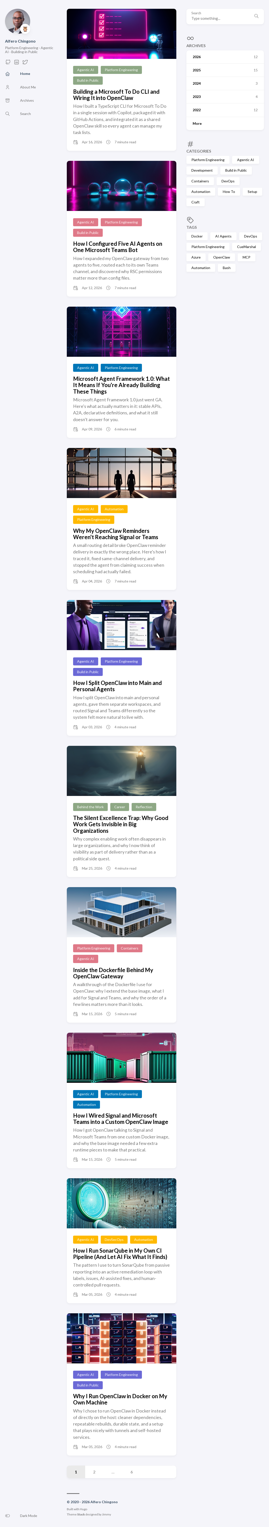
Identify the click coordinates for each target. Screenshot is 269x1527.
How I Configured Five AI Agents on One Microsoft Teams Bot (117, 246)
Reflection (144, 807)
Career (119, 807)
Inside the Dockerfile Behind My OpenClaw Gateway (113, 973)
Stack (81, 1514)
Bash (227, 268)
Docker (197, 236)
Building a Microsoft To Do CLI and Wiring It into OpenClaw (116, 94)
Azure (196, 257)
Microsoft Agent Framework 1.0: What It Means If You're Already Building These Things (121, 385)
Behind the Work (90, 807)
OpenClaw (221, 257)
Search (196, 13)
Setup (252, 191)
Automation (200, 191)
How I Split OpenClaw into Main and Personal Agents (117, 685)
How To (229, 191)
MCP (246, 257)
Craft (195, 202)
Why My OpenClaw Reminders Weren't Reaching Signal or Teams (115, 533)
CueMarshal (246, 247)
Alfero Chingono (20, 41)
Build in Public (236, 170)
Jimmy (106, 1514)
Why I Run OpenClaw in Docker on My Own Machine (120, 1399)
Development (202, 170)
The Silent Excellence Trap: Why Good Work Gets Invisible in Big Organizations (120, 824)
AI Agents (223, 236)
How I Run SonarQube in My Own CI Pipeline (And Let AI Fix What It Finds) (120, 1253)
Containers (200, 181)
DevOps (228, 181)
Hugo (83, 1509)
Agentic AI (245, 160)
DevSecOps (114, 1239)
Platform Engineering (208, 160)
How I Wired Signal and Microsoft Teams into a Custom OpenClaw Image (120, 1118)
